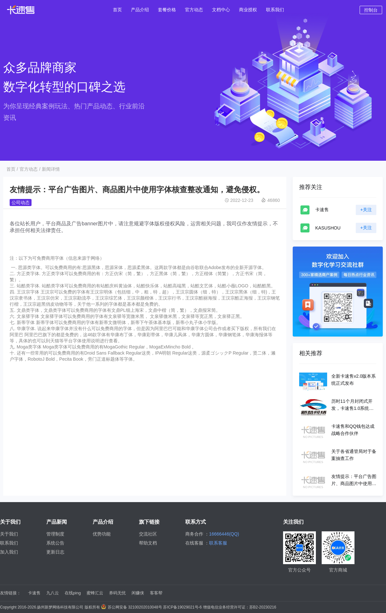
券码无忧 (117, 592)
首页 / (12, 169)
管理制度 (55, 533)
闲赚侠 (138, 592)
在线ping (73, 592)
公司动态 (21, 202)
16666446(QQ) (224, 533)
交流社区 (148, 533)
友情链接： (10, 592)
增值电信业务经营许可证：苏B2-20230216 (239, 607)
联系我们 (9, 542)
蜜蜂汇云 (95, 592)
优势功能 (102, 533)
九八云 (52, 592)
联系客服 (218, 542)
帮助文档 (148, 542)
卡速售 (34, 592)
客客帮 (156, 592)
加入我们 (9, 551)
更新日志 (55, 551)
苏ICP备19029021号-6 (182, 607)
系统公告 (55, 542)
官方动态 (29, 169)
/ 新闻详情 (49, 169)
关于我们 (9, 533)
